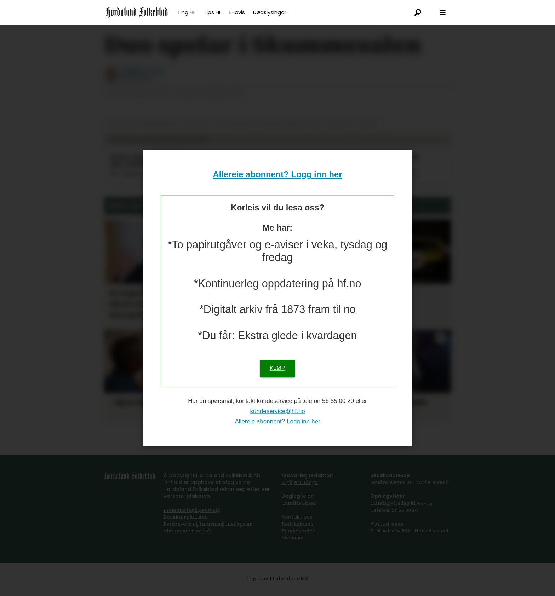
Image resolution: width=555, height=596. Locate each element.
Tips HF (213, 12)
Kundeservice (298, 537)
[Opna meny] (443, 12)
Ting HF (186, 12)
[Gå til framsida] (137, 12)
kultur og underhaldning (143, 130)
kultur (196, 130)
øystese (338, 130)
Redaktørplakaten (185, 523)
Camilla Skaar (298, 510)
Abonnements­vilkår (187, 537)
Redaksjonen (297, 530)
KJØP (277, 368)
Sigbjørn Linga (299, 489)
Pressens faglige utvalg (191, 517)
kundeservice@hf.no (277, 411)
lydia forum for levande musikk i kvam (266, 130)
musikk (366, 130)
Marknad (292, 544)
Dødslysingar (269, 12)
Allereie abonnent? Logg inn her (277, 174)
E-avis (237, 12)
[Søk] (418, 12)
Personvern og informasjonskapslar (207, 530)
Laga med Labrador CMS (277, 585)
